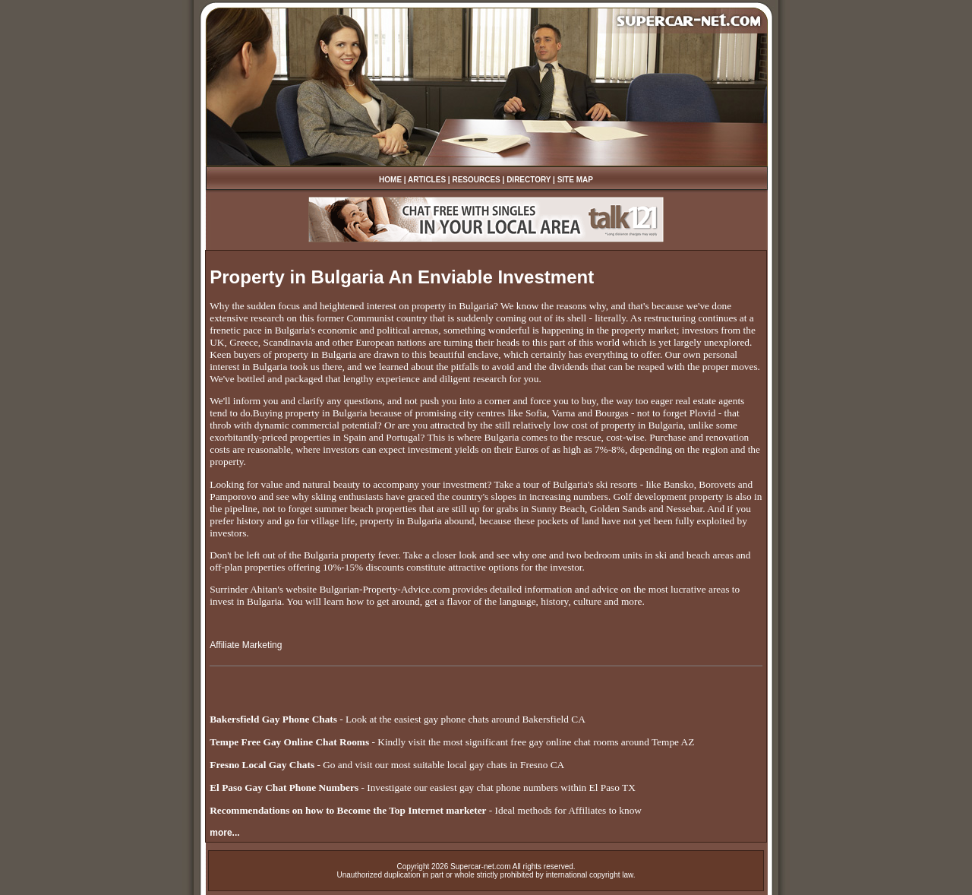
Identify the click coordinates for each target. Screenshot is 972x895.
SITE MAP (575, 180)
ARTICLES (427, 180)
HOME (390, 180)
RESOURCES (476, 180)
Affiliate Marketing (246, 645)
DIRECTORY (529, 180)
